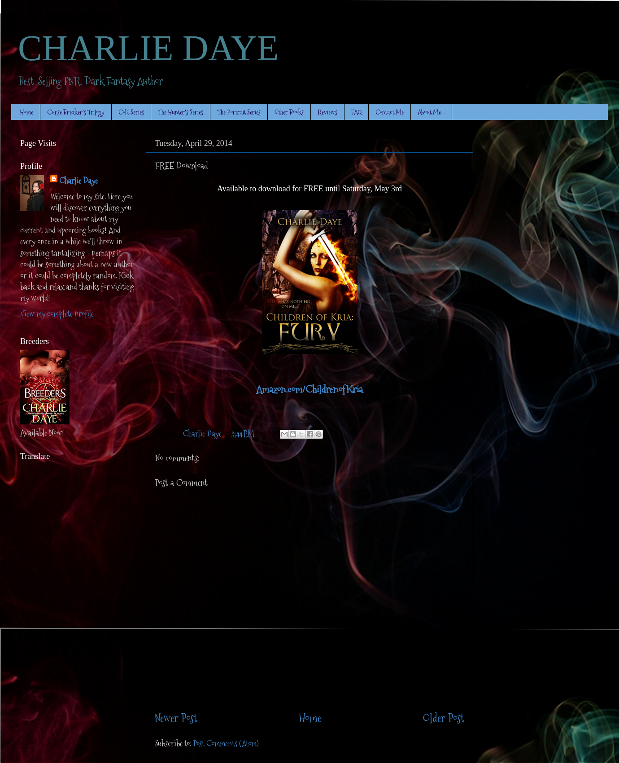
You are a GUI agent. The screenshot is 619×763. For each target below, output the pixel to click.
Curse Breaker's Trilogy (76, 112)
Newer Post (176, 718)
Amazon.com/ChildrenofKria (309, 389)
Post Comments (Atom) (226, 743)
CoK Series (131, 112)
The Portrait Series (239, 112)
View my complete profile (57, 313)
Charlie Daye (78, 180)
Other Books (289, 112)
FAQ (356, 112)
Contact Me (389, 112)
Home (26, 112)
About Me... (431, 112)
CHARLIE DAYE (148, 48)
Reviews (327, 112)
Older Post (443, 718)
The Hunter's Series (180, 112)
